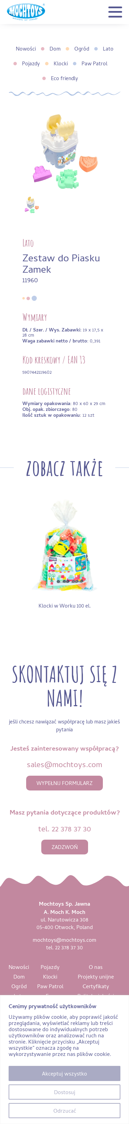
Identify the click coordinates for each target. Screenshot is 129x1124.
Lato (108, 49)
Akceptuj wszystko (64, 1073)
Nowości (26, 49)
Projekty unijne (96, 976)
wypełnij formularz (64, 783)
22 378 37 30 (71, 828)
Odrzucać (64, 1110)
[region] (64, 1059)
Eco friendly (64, 78)
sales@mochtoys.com (64, 764)
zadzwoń (65, 847)
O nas (96, 967)
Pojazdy (31, 63)
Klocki (61, 63)
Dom (55, 49)
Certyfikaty (96, 986)
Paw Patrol (94, 63)
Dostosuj (64, 1092)
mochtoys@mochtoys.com (64, 940)
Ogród (81, 49)
